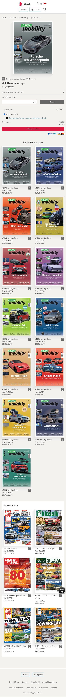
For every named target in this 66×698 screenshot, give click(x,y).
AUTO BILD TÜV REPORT (15, 646)
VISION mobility (10, 188)
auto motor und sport (14, 595)
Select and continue (33, 129)
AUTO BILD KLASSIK (45, 548)
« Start (4, 17)
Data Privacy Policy (16, 687)
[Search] (44, 9)
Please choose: (8, 110)
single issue (11, 114)
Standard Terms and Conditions (44, 682)
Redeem (52, 102)
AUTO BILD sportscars (45, 646)
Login (40, 3)
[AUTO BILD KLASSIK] (49, 527)
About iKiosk (14, 682)
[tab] (33, 97)
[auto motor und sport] (17, 575)
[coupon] (17, 102)
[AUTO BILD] (17, 527)
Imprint (54, 687)
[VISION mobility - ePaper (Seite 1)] (33, 47)
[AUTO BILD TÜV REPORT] (17, 625)
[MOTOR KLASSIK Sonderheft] (49, 575)
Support (25, 682)
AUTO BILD (10, 548)
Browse (23, 9)
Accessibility (31, 687)
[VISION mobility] (16, 165)
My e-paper (35, 9)
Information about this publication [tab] (13, 92)
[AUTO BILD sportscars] (49, 625)
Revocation (43, 687)
